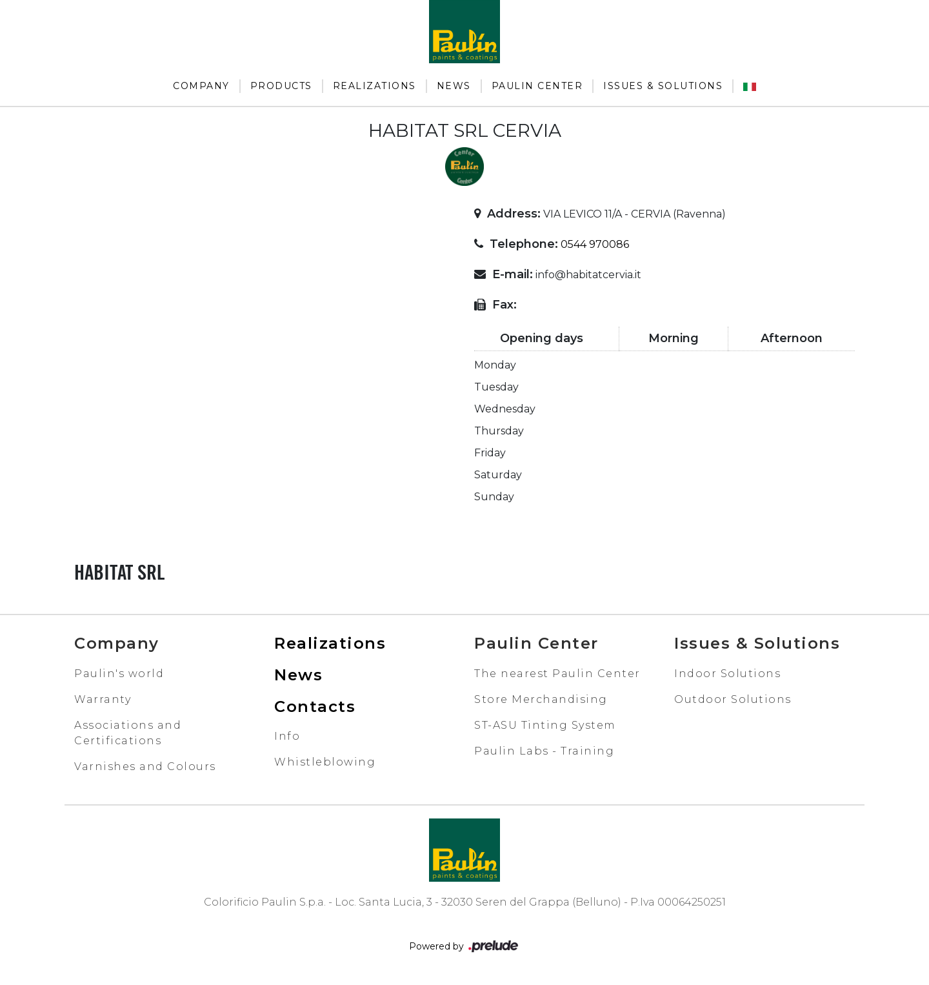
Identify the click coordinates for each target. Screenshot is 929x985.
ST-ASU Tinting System (545, 725)
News (454, 86)
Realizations (374, 86)
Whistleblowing (324, 762)
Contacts (314, 706)
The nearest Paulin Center (557, 673)
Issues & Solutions (663, 86)
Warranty (102, 699)
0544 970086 (595, 244)
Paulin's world (119, 673)
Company (201, 86)
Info (287, 736)
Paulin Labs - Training (544, 751)
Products (281, 86)
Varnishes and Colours (145, 766)
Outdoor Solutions (733, 699)
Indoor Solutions (727, 673)
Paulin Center (537, 86)
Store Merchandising (541, 699)
